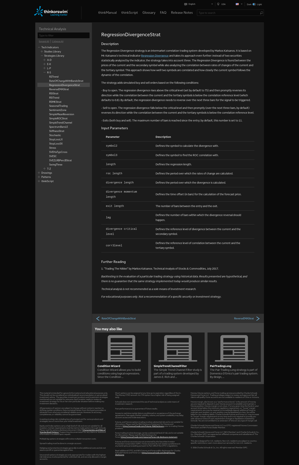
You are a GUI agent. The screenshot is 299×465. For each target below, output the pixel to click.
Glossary (148, 12)
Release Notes (182, 12)
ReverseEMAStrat (247, 318)
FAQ (163, 12)
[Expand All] (44, 41)
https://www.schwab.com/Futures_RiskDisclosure (143, 426)
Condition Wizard (108, 366)
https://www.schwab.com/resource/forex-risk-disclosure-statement (149, 437)
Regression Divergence (155, 55)
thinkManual (107, 12)
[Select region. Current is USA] (230, 4)
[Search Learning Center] (228, 13)
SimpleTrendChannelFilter (170, 366)
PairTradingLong (220, 366)
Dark (249, 4)
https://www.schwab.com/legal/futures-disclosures (145, 453)
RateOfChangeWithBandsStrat (116, 318)
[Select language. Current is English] (199, 4)
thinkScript (129, 12)
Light (259, 4)
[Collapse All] (57, 41)
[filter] (63, 35)
